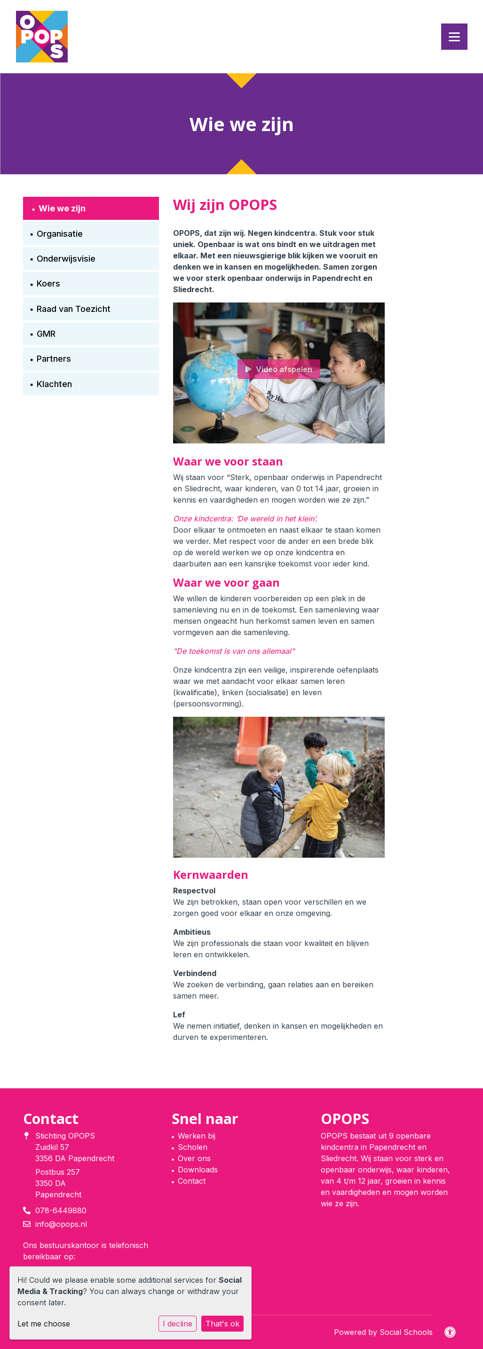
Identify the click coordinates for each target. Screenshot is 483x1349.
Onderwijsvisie (66, 259)
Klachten (54, 384)
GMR (46, 334)
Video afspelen (278, 369)
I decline (177, 1323)
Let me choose (43, 1323)
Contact (192, 1181)
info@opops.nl (61, 1224)
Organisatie (60, 234)
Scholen (192, 1147)
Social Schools (406, 1332)
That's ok (222, 1323)
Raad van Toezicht (74, 309)
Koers (48, 283)
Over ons (194, 1158)
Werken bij (196, 1135)
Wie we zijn (62, 208)
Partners (54, 359)
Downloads (198, 1169)
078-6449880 (61, 1210)
